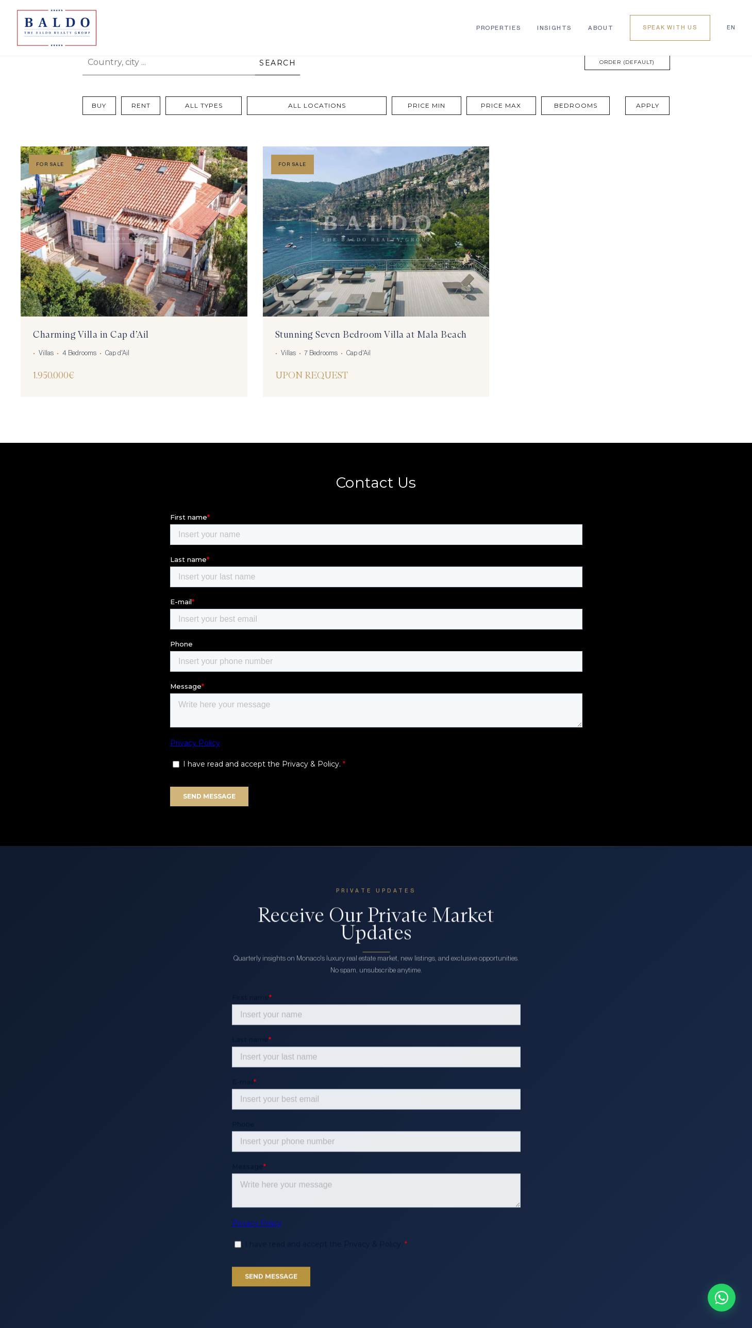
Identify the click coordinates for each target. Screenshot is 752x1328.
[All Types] (203, 105)
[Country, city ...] (169, 62)
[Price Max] (501, 105)
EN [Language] (731, 27)
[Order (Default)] (627, 62)
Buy (99, 105)
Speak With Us (670, 27)
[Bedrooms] (575, 105)
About (600, 27)
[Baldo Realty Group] (56, 27)
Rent (141, 105)
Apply (647, 105)
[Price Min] (426, 105)
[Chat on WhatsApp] (722, 1298)
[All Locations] (317, 105)
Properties (498, 27)
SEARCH (277, 63)
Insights (554, 27)
